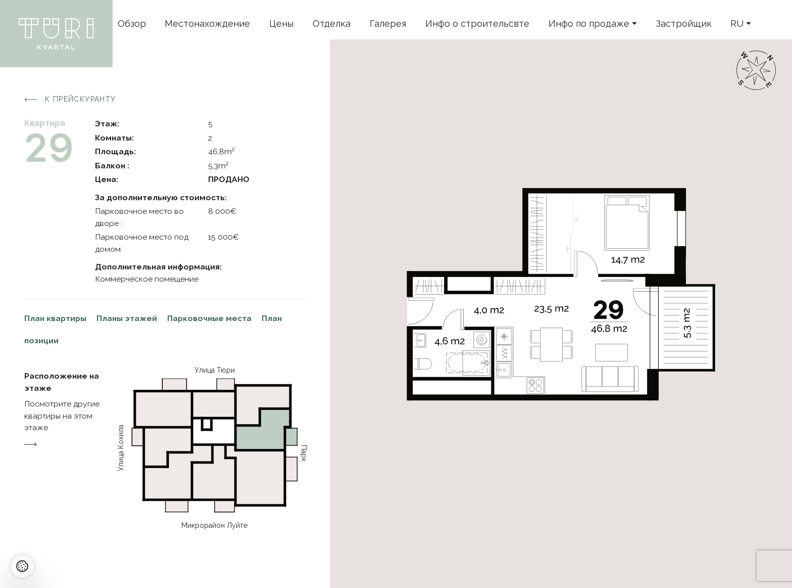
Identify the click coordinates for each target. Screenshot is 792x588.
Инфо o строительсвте (477, 23)
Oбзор (132, 23)
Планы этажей (126, 318)
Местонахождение (207, 23)
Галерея (388, 23)
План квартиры (55, 318)
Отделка (332, 23)
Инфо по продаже (589, 23)
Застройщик (684, 23)
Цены (281, 23)
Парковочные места (209, 318)
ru (737, 23)
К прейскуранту (70, 99)
